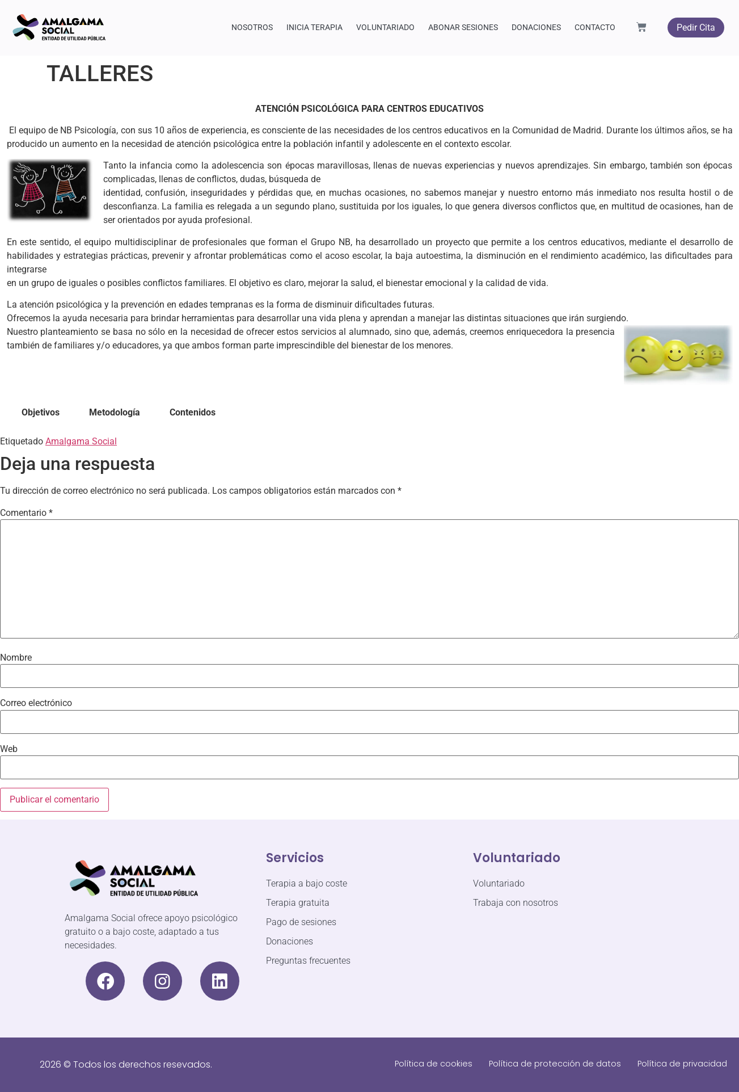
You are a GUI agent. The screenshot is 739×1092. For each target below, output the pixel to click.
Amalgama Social (81, 441)
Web (9, 749)
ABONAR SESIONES (463, 27)
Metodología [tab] (114, 412)
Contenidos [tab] (193, 412)
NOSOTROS (252, 27)
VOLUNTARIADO (385, 27)
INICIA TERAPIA (314, 27)
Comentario (26, 513)
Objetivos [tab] (41, 412)
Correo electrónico (36, 703)
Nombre (16, 657)
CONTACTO (595, 27)
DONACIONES (536, 27)
